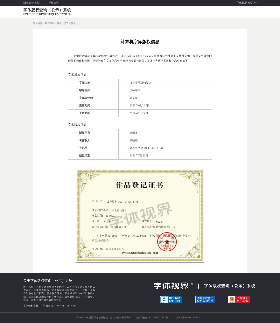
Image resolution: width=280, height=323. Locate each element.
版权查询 (49, 23)
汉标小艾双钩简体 (66, 23)
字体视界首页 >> (246, 2)
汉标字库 (135, 90)
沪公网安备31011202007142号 (152, 317)
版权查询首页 (31, 2)
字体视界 (37, 23)
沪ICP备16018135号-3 (188, 317)
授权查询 (53, 2)
